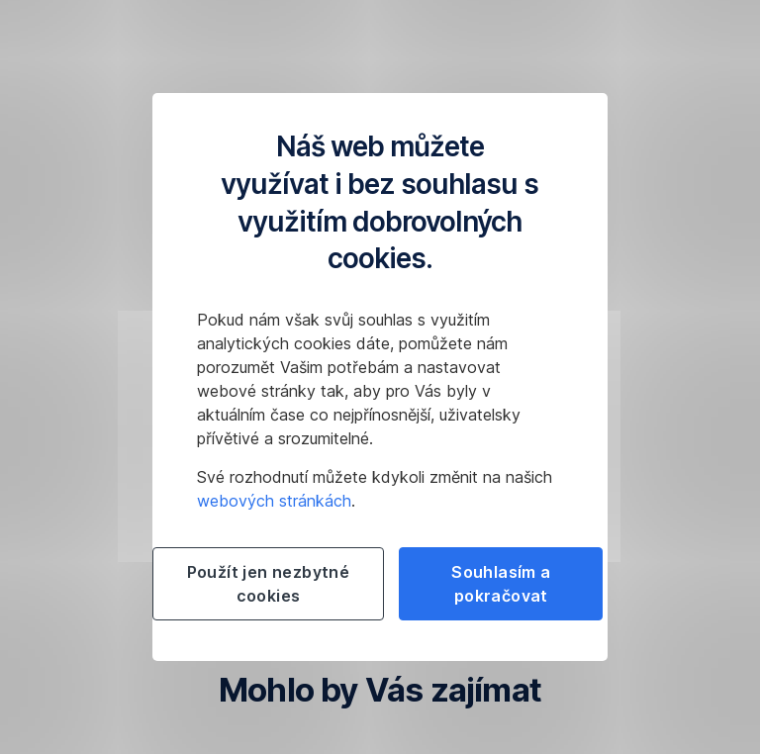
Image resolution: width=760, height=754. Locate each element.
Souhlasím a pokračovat (500, 584)
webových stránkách (274, 501)
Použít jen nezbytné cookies (268, 584)
